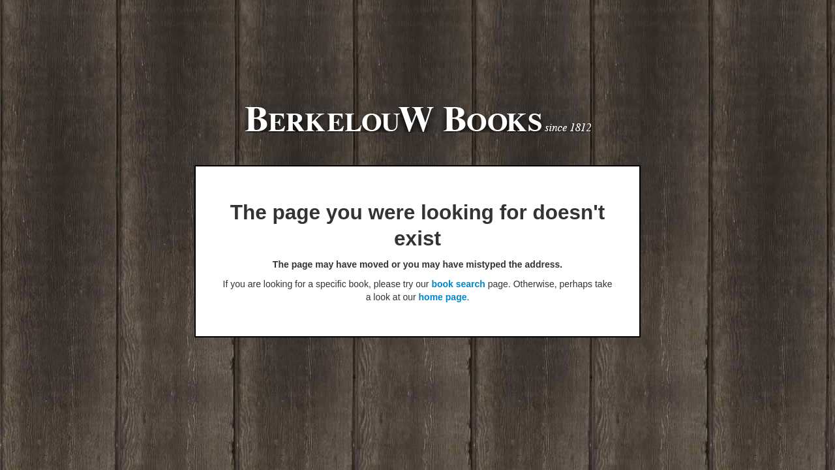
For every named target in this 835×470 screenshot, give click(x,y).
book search (458, 284)
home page (443, 297)
